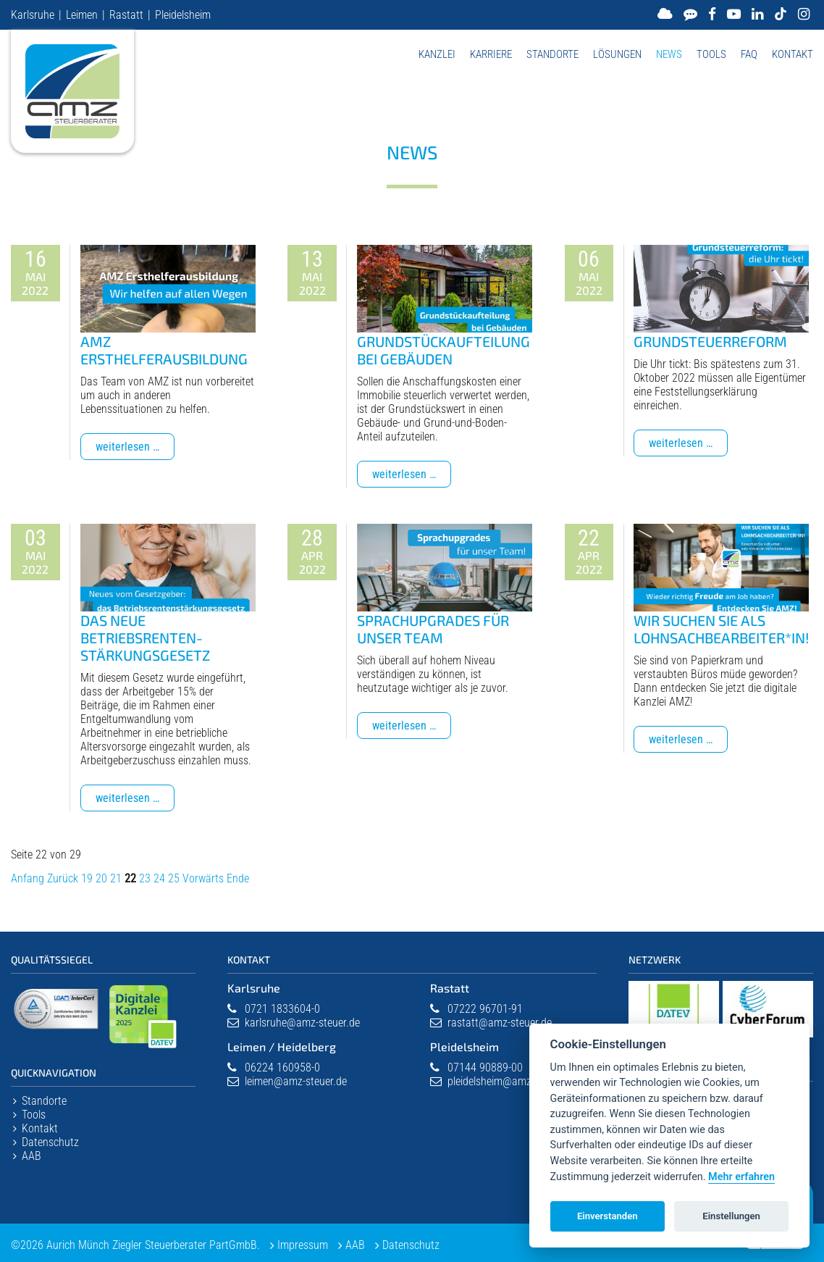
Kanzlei (437, 54)
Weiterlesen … (135, 449)
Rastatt (126, 15)
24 (159, 878)
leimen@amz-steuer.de (296, 1081)
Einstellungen (731, 1216)
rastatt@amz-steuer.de (499, 1022)
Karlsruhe (32, 15)
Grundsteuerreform (710, 341)
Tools (711, 54)
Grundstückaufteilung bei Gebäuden (443, 350)
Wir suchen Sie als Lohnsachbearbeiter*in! (722, 628)
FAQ (749, 54)
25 (174, 878)
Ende (238, 878)
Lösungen (617, 54)
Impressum (302, 1245)
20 (101, 878)
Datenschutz (50, 1142)
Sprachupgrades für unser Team (433, 628)
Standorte (552, 54)
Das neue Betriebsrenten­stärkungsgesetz (145, 637)
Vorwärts (203, 878)
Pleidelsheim (183, 15)
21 (116, 878)
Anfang (27, 878)
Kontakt (792, 54)
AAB (31, 1156)
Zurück (62, 878)
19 (87, 878)
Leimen (82, 15)
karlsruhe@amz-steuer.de (302, 1022)
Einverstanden (607, 1216)
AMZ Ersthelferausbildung (164, 350)
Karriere (491, 54)
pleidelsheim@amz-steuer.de (511, 1081)
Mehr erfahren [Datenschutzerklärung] (741, 1177)
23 (145, 878)
